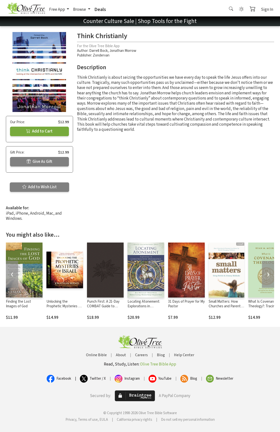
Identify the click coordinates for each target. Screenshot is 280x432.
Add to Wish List (39, 187)
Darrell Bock (98, 50)
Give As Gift (39, 162)
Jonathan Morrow (122, 50)
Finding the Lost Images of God (18, 304)
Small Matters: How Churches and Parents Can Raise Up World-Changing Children (225, 308)
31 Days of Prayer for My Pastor (186, 304)
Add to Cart (39, 131)
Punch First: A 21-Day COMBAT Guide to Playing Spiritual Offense (103, 308)
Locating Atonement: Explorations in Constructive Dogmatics (144, 308)
